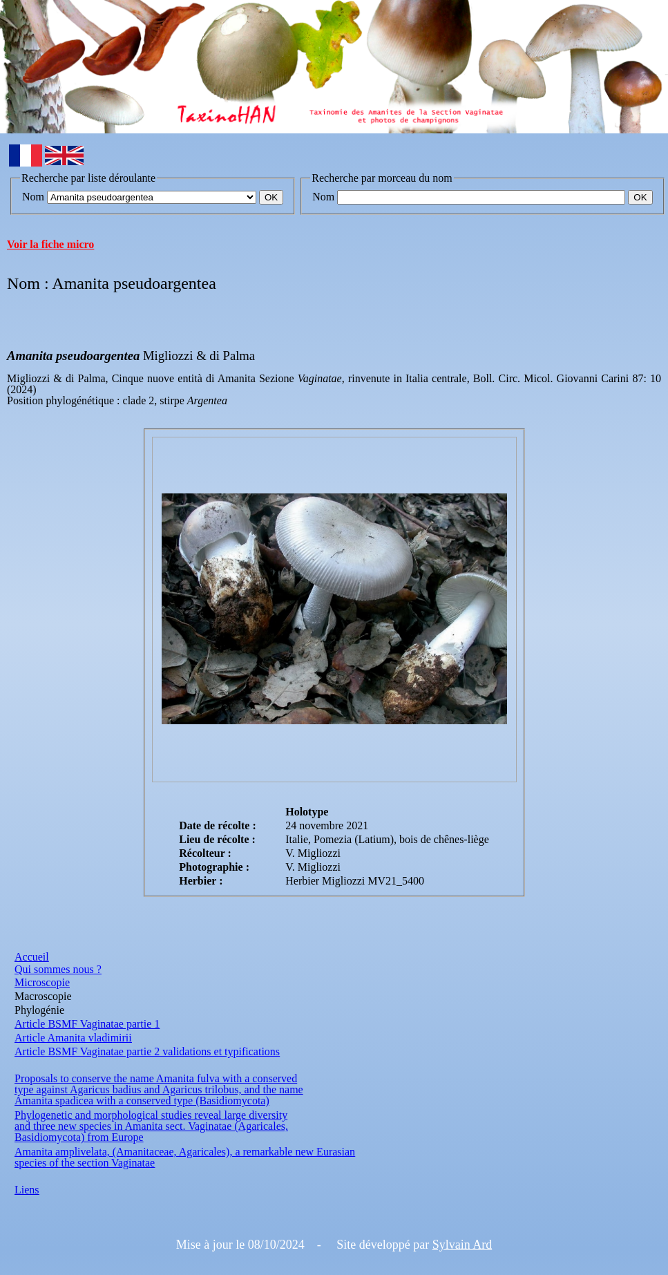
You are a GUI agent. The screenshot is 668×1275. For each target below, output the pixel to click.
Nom (33, 196)
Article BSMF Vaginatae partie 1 (87, 1024)
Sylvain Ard (462, 1245)
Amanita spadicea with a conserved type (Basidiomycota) (142, 1100)
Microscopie (42, 982)
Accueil (32, 957)
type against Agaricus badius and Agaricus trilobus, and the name (159, 1089)
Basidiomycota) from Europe (79, 1137)
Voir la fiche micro (50, 244)
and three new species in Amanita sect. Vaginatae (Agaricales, (151, 1126)
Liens (27, 1190)
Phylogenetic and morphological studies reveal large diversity (151, 1115)
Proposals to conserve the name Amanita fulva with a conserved (156, 1078)
